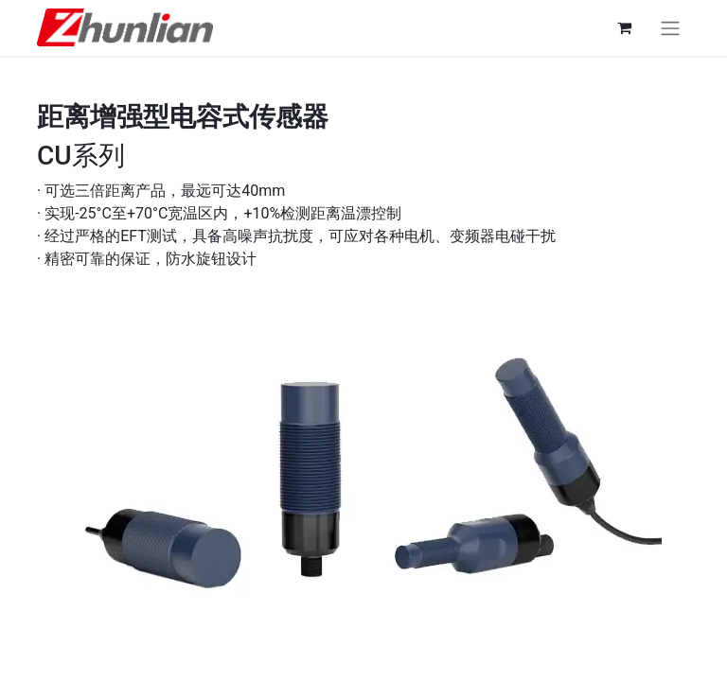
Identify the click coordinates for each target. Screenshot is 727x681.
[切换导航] (670, 28)
